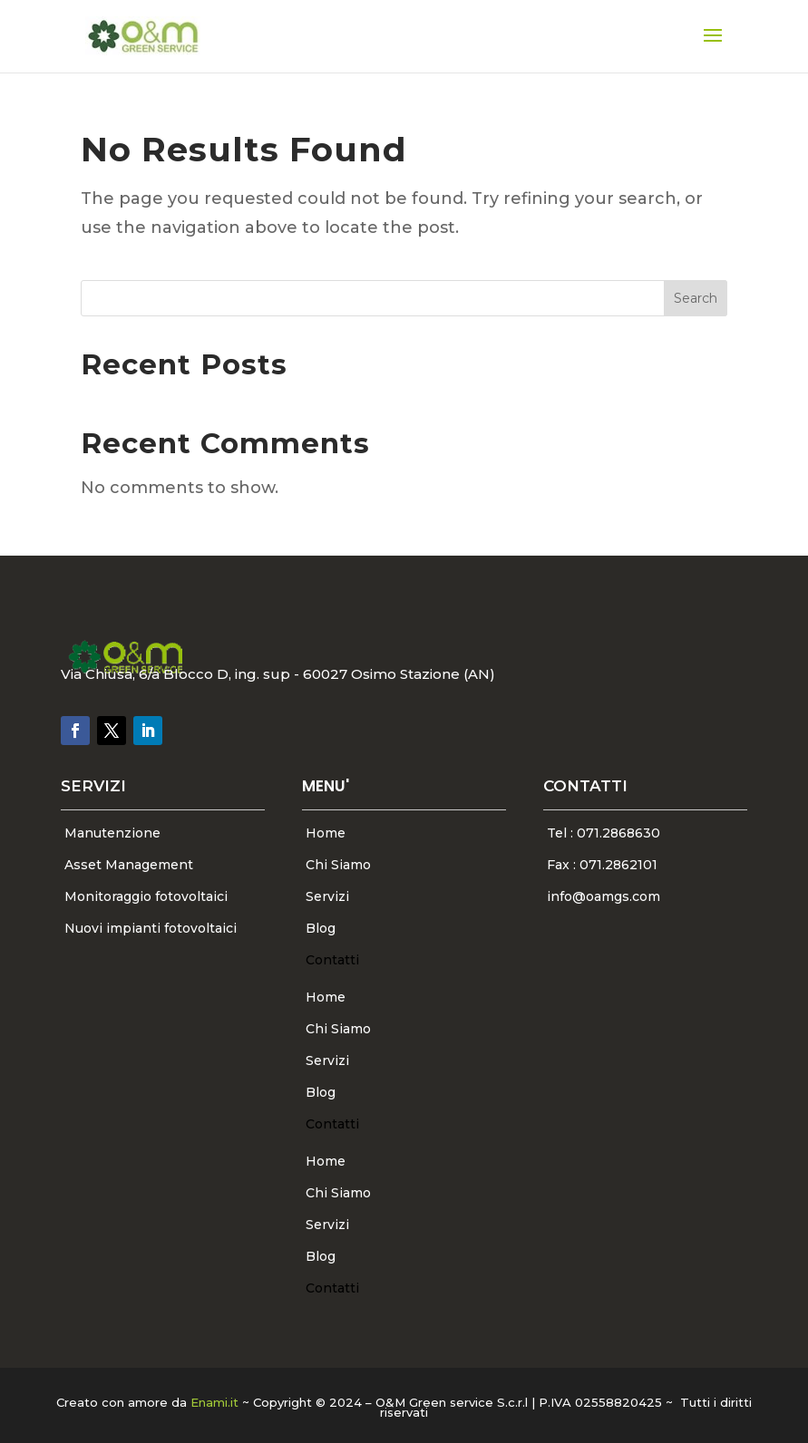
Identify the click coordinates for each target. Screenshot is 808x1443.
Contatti (332, 960)
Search (695, 298)
